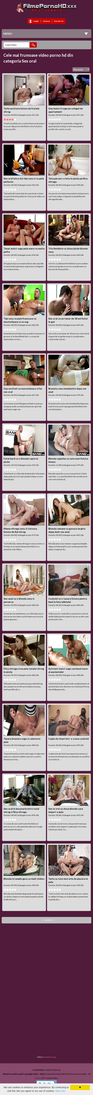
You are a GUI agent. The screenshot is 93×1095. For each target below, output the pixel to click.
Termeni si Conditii (78, 1074)
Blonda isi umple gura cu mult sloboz (24, 878)
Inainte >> (49, 920)
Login (36, 21)
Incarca (46, 21)
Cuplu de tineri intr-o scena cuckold (68, 738)
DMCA (65, 1074)
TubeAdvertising (49, 1057)
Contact (48, 1070)
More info (60, 1091)
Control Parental (53, 1074)
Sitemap (56, 1070)
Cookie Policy (52, 1078)
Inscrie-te (58, 21)
